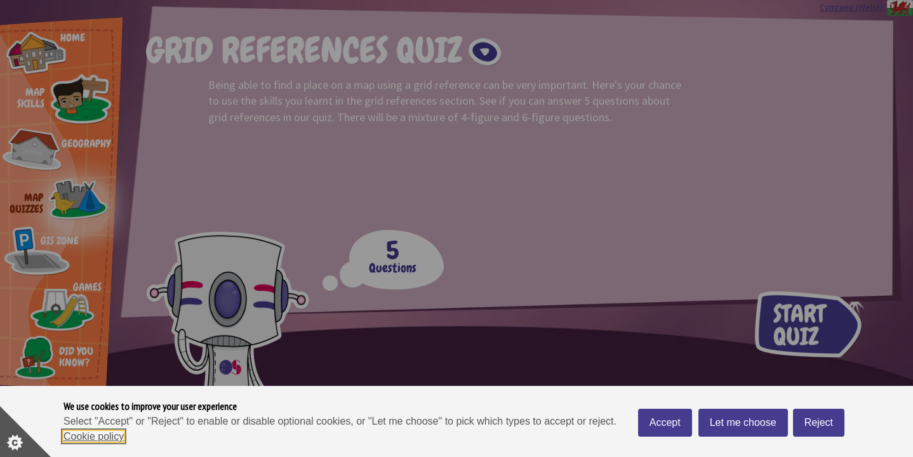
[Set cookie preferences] (25, 431)
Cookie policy (93, 436)
